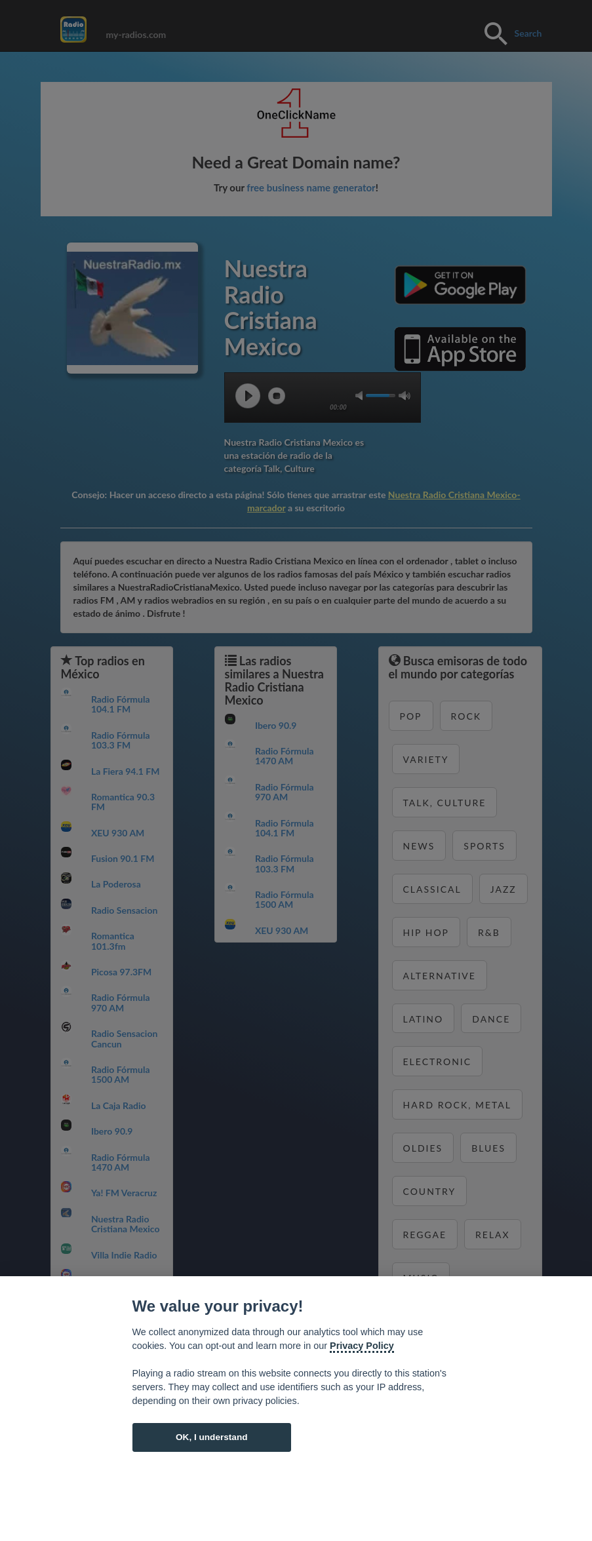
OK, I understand (212, 1437)
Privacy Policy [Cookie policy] (362, 1345)
